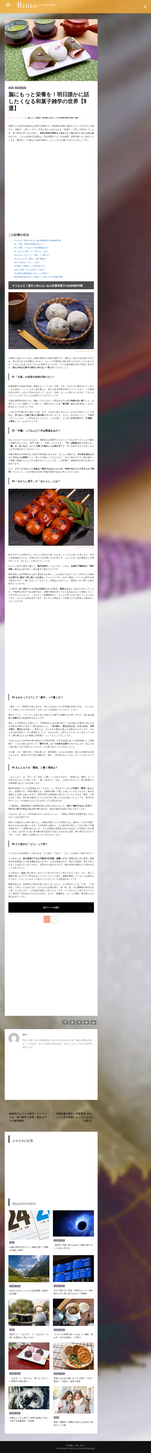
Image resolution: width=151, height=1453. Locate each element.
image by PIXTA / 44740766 (85, 548)
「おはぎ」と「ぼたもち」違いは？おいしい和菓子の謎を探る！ (29, 1379)
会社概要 (69, 1445)
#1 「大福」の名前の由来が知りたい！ (29, 244)
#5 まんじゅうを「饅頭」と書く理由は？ (30, 259)
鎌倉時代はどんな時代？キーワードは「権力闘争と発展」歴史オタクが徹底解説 (28, 1117)
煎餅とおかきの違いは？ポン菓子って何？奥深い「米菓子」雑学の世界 (73, 1379)
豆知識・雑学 (20, 88)
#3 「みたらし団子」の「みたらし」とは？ (31, 251)
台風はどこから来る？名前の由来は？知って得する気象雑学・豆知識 (29, 1419)
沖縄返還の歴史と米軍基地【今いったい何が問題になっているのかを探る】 (74, 1117)
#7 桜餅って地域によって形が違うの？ (29, 266)
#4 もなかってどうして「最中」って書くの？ (32, 255)
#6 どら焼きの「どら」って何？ (27, 262)
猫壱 (24, 1034)
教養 (11, 88)
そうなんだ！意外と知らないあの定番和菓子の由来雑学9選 (37, 240)
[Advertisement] (33, 166)
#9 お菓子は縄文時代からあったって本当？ (31, 273)
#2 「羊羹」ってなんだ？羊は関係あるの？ (31, 248)
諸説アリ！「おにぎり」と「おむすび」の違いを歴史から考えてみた (29, 1336)
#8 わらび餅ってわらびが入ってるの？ (29, 269)
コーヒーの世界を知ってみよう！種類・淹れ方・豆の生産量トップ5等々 (73, 1336)
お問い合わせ (80, 1445)
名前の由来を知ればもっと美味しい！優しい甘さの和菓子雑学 (38, 277)
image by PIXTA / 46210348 (85, 351)
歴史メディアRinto (15, 118)
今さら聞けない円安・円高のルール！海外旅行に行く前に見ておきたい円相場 (73, 1292)
